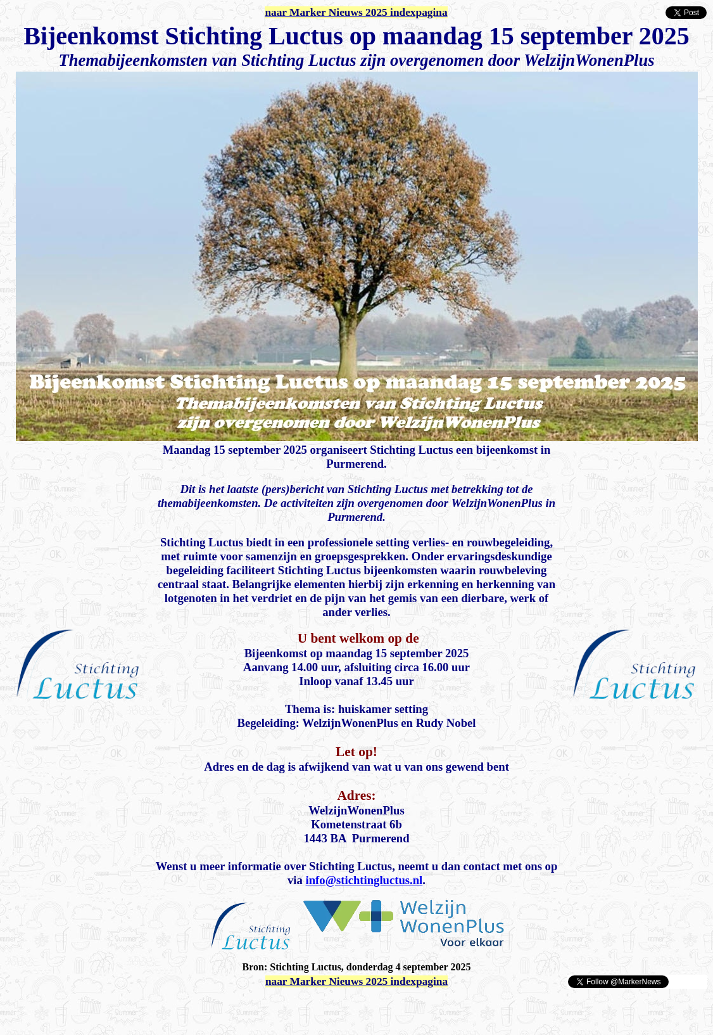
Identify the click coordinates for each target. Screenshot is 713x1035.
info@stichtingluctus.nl (364, 880)
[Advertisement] (153, 1008)
